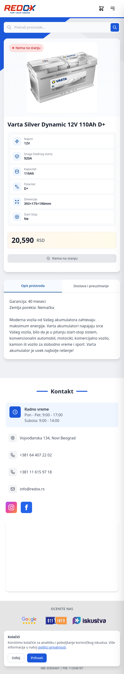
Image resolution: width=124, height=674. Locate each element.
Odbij (16, 658)
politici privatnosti (52, 647)
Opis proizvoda (33, 285)
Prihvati (37, 658)
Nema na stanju (62, 258)
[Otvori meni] (112, 8)
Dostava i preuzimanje (91, 286)
